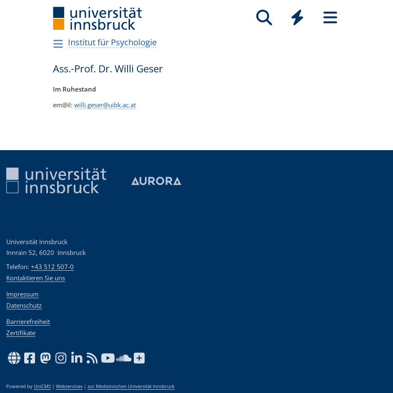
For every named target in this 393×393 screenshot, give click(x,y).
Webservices (69, 386)
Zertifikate (20, 333)
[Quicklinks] (297, 17)
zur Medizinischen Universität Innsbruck (131, 386)
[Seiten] (330, 17)
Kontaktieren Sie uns (35, 278)
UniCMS (42, 386)
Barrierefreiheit (28, 321)
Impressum (22, 294)
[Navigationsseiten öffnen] (58, 43)
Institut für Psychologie (112, 42)
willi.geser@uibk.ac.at (105, 104)
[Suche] (264, 17)
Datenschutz (24, 305)
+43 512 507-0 (52, 266)
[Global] (297, 18)
